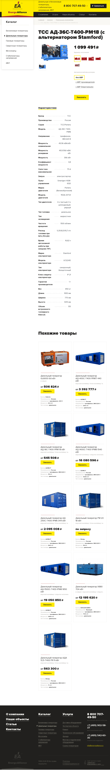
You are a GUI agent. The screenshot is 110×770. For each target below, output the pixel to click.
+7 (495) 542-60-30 (96, 737)
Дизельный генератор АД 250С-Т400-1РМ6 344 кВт (55, 520)
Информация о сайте (94, 764)
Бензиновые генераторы (47, 723)
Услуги (55, 15)
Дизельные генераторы (47, 726)
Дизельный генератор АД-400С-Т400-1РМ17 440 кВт (90, 380)
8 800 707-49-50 (74, 6)
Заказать (82, 97)
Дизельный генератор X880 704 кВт (90, 589)
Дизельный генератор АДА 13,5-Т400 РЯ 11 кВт (55, 660)
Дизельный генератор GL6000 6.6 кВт (55, 378)
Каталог (11, 22)
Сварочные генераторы (47, 733)
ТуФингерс (91, 763)
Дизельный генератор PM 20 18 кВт (90, 520)
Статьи (82, 15)
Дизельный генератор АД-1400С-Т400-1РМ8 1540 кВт (90, 451)
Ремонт (65, 730)
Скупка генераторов (70, 746)
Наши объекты (68, 15)
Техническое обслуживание (73, 733)
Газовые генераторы (46, 730)
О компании (43, 15)
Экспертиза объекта (71, 726)
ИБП (39, 746)
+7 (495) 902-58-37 (96, 727)
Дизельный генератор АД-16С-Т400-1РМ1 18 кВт (55, 449)
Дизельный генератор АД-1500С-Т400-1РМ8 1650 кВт (55, 591)
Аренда (65, 737)
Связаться (98, 6)
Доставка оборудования (72, 723)
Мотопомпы (42, 737)
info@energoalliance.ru (95, 746)
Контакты (92, 15)
